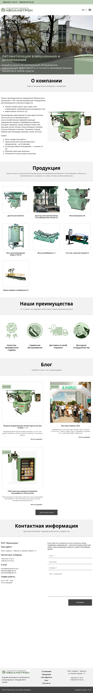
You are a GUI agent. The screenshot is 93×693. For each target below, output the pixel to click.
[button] (90, 10)
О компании (46, 671)
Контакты (46, 683)
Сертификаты (46, 677)
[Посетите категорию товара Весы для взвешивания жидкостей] (15, 240)
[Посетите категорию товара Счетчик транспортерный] (77, 239)
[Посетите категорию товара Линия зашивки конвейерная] (15, 276)
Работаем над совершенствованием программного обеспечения (22, 492)
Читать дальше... (37, 439)
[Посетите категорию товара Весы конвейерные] (46, 239)
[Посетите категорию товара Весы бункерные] (77, 201)
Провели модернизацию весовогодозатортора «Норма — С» (22, 427)
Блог (46, 680)
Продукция (46, 674)
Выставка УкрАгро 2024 (70, 426)
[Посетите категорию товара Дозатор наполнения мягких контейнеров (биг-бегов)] (46, 202)
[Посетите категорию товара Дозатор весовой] (15, 201)
